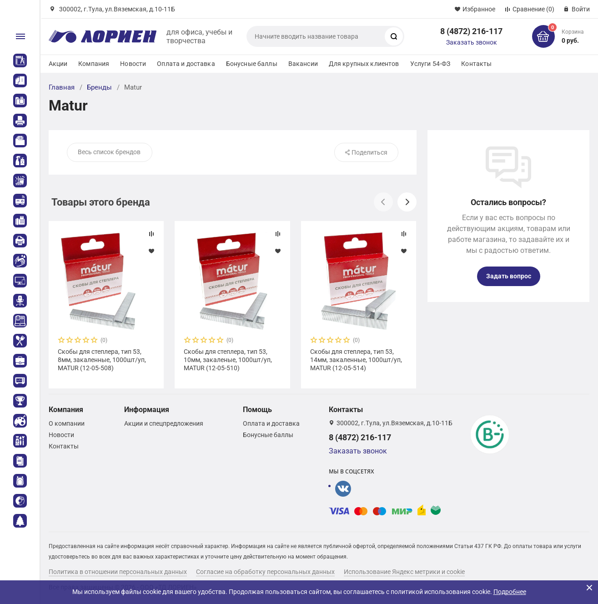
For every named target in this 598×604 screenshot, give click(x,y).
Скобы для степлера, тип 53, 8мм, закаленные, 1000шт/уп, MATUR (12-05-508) (102, 360)
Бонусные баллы (251, 63)
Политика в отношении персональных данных (118, 571)
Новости (133, 63)
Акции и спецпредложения (163, 423)
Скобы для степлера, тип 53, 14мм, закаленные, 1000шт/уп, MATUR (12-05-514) (356, 360)
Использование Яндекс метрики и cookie (404, 571)
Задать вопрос (508, 276)
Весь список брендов (109, 152)
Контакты (476, 63)
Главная (62, 87)
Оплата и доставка (186, 63)
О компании (67, 423)
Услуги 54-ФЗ (430, 63)
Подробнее (509, 591)
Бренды (99, 87)
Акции (58, 63)
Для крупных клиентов (364, 63)
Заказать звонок (471, 42)
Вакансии (303, 63)
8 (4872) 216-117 (471, 31)
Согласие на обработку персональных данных (265, 571)
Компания (93, 63)
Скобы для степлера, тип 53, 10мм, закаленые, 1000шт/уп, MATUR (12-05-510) (228, 360)
